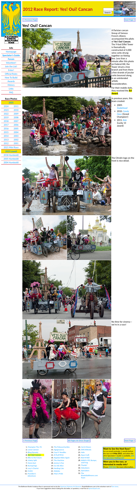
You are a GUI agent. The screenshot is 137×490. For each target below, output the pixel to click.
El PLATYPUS (59, 455)
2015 (6, 132)
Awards (11, 81)
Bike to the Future (35, 458)
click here (112, 467)
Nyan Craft (85, 455)
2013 (6, 139)
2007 (16, 121)
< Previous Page (30, 20)
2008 (16, 117)
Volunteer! (11, 62)
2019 (6, 117)
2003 (16, 136)
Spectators (85, 470)
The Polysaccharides (62, 447)
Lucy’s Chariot (33, 468)
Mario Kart (32, 463)
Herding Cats (59, 468)
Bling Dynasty (33, 452)
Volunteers (85, 468)
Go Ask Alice (59, 466)
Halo (83, 452)
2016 (6, 128)
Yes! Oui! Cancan (34, 455)
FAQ (11, 92)
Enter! (11, 70)
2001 (16, 143)
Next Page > (130, 20)
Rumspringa (32, 466)
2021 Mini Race (11, 147)
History (11, 85)
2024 (6, 106)
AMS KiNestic (86, 450)
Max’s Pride (58, 474)
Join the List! (11, 66)
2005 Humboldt (11, 158)
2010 (16, 110)
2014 (6, 136)
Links (11, 88)
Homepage (11, 51)
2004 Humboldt (11, 162)
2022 (6, 113)
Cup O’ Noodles (60, 452)
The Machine (59, 460)
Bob (125, 120)
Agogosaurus (59, 450)
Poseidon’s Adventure (32, 475)
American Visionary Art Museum (70, 486)
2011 (16, 106)
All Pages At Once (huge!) (79, 440)
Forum (11, 59)
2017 (6, 124)
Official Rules (11, 73)
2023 (6, 110)
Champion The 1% (35, 447)
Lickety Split (32, 460)
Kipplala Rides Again (62, 458)
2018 (6, 121)
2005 (16, 128)
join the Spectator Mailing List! (118, 457)
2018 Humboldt (11, 155)
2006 (16, 124)
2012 (6, 143)
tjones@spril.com (94, 488)
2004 (16, 132)
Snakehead (122, 108)
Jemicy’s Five (59, 463)
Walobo (57, 471)
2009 (16, 113)
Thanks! (84, 465)
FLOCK (30, 471)
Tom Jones (115, 486)
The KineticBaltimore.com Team (89, 475)
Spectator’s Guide (11, 55)
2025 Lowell (11, 151)
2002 (16, 139)
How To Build (11, 77)
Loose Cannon (33, 450)
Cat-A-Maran (86, 447)
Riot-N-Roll (85, 458)
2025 (11, 102)
